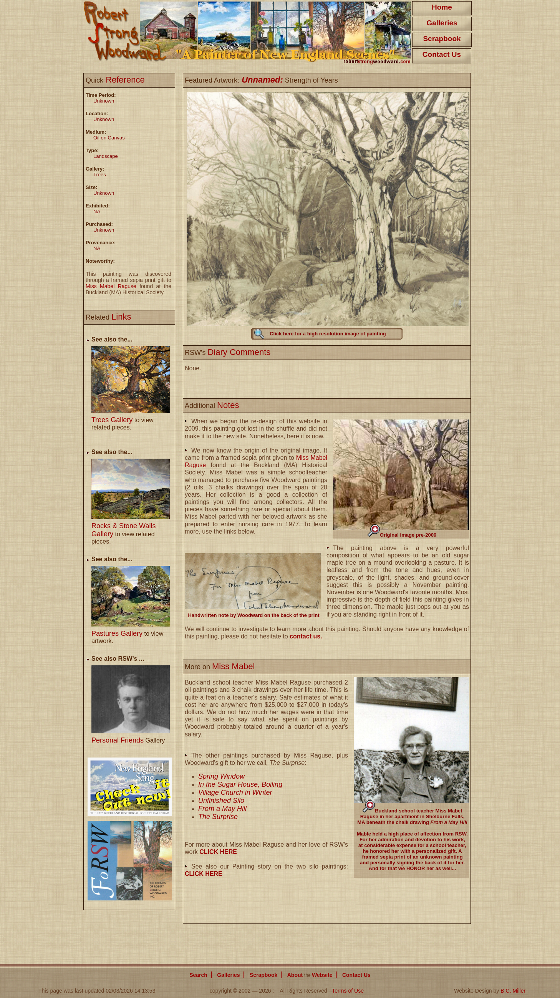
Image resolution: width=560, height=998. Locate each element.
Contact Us (441, 54)
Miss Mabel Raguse (111, 286)
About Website (310, 975)
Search (198, 975)
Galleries (441, 23)
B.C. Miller (512, 991)
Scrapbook (442, 39)
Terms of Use (348, 991)
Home (442, 7)
